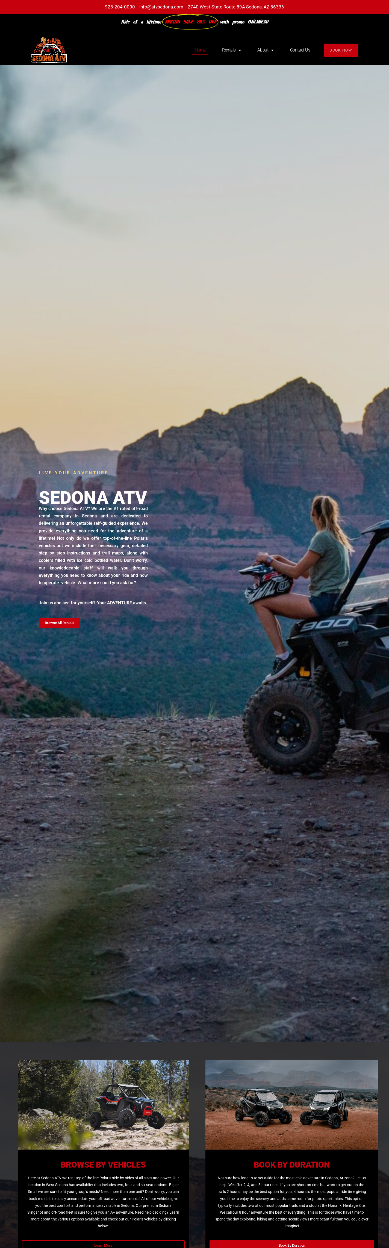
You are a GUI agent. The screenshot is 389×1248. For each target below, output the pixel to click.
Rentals (231, 50)
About (265, 50)
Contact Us (300, 50)
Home (200, 50)
